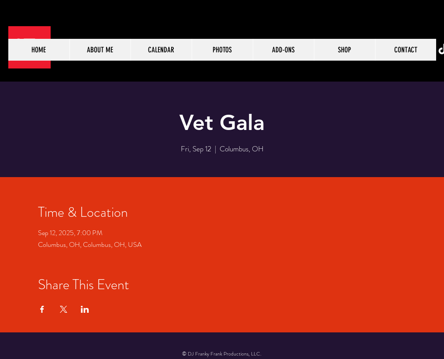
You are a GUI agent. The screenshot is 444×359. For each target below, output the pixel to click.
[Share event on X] (63, 309)
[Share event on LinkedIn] (85, 309)
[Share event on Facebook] (42, 309)
